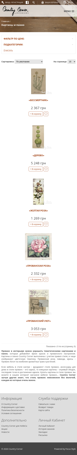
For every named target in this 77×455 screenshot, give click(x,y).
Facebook (27, 2)
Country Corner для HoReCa (14, 426)
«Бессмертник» (38, 100)
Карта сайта (44, 410)
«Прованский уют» (38, 321)
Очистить (8, 50)
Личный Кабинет (47, 426)
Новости (5, 432)
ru (69, 2)
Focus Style (71, 449)
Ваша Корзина (51, 2)
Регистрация (17, 2)
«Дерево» (38, 155)
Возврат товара (46, 407)
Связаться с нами (47, 404)
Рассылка (43, 435)
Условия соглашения (11, 413)
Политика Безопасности (12, 410)
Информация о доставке (13, 407)
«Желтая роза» (38, 210)
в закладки (46, 114)
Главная (5, 21)
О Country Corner (9, 404)
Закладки (43, 432)
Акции (4, 429)
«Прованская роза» (38, 265)
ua (72, 2)
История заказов (47, 429)
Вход (7, 2)
